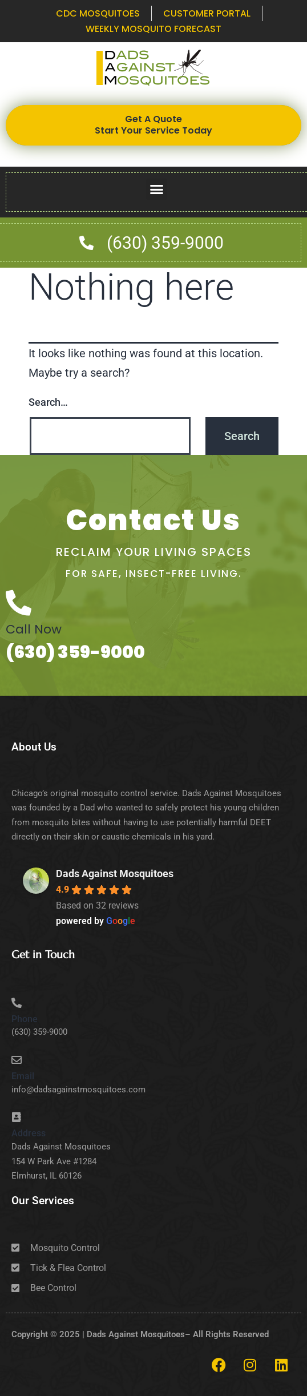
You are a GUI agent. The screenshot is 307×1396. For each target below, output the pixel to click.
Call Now (34, 629)
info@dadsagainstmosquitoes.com (78, 1089)
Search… (48, 402)
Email (22, 1076)
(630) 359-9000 (75, 652)
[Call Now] (18, 603)
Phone (24, 1019)
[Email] (16, 1060)
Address (28, 1133)
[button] (157, 189)
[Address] (16, 1117)
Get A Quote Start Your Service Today (153, 125)
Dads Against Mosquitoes (114, 873)
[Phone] (16, 1003)
